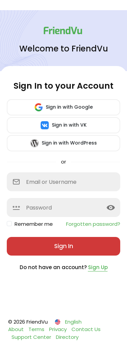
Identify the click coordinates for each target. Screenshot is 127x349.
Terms (37, 329)
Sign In (63, 246)
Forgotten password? (93, 223)
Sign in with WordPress (63, 143)
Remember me (34, 223)
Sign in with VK (64, 125)
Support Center (32, 337)
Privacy (58, 329)
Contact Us (86, 329)
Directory (67, 337)
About (16, 329)
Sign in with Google (64, 107)
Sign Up (98, 267)
